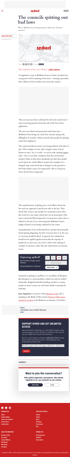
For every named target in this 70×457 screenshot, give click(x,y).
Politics (41, 64)
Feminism (38, 422)
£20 (59, 258)
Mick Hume (4, 444)
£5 (47, 258)
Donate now (50, 267)
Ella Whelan (4, 442)
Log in (66, 10)
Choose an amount (56, 263)
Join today (35, 385)
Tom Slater (4, 437)
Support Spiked (5, 417)
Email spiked (39, 440)
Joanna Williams (5, 440)
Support (26, 351)
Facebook (2, 408)
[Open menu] (2, 10)
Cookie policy (5, 424)
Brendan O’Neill (5, 435)
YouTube (10, 408)
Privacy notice (5, 422)
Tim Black (4, 447)
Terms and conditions (7, 419)
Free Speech (39, 424)
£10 (53, 258)
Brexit (37, 419)
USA (37, 426)
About (3, 415)
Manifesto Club (52, 293)
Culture (38, 417)
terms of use (32, 452)
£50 (65, 258)
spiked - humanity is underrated (35, 11)
